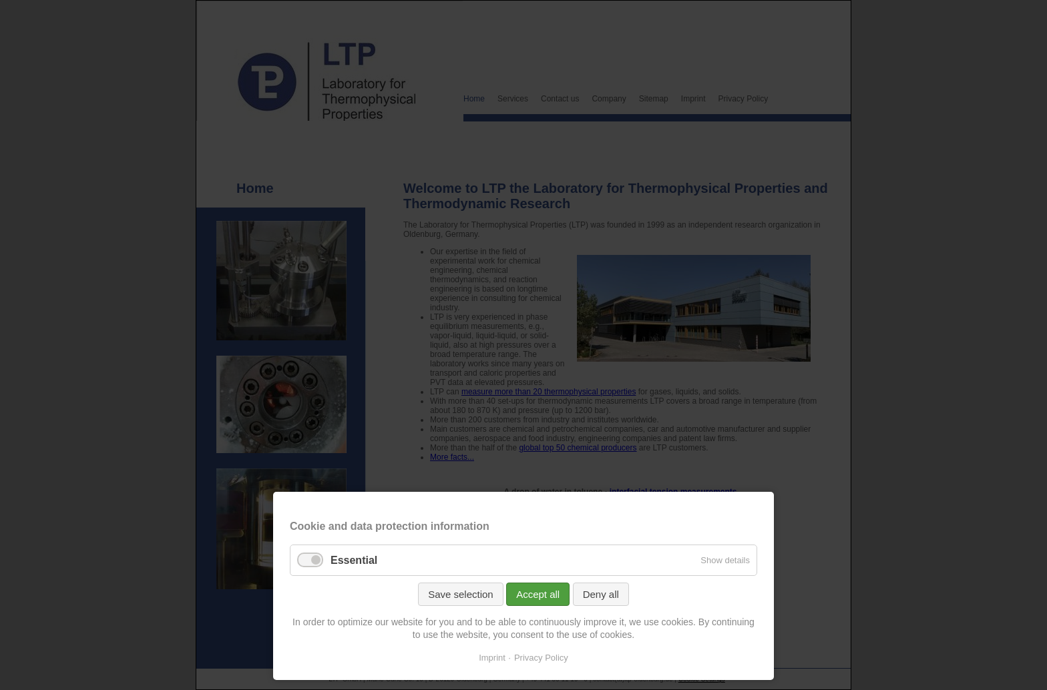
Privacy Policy (541, 658)
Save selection (460, 594)
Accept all (538, 594)
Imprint (492, 658)
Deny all (601, 594)
